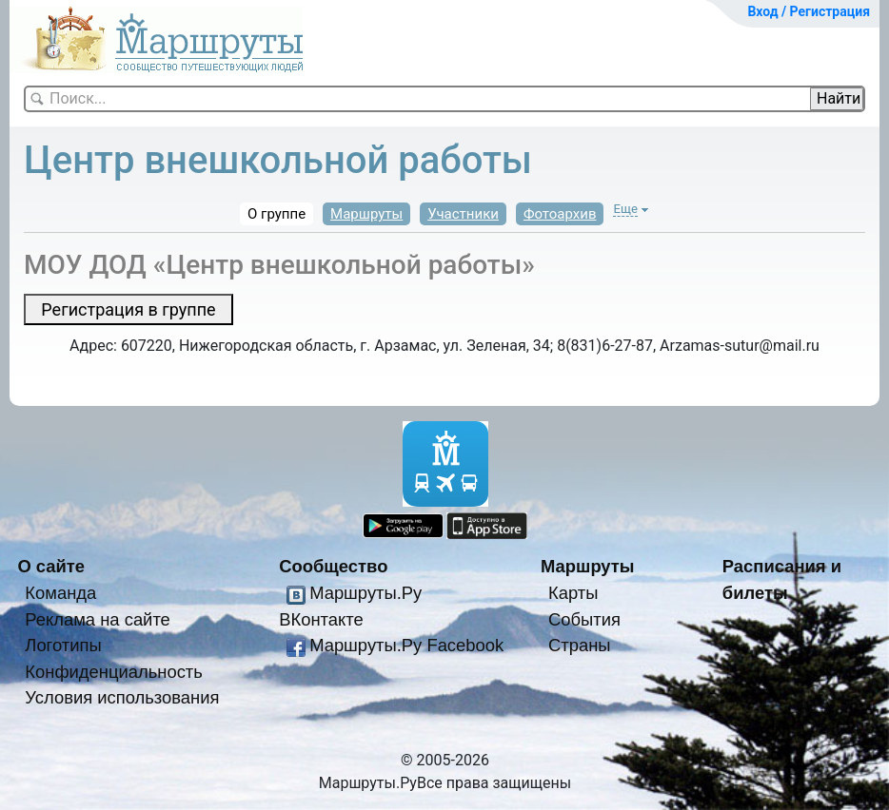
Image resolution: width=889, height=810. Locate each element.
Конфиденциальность (114, 672)
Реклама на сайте (97, 619)
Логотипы (63, 645)
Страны (579, 645)
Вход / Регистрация (808, 11)
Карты (573, 593)
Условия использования (122, 697)
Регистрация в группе (128, 309)
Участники (463, 213)
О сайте (51, 566)
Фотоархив (560, 213)
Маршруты (366, 213)
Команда (60, 593)
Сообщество (333, 566)
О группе (276, 213)
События (584, 619)
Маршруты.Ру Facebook (406, 645)
